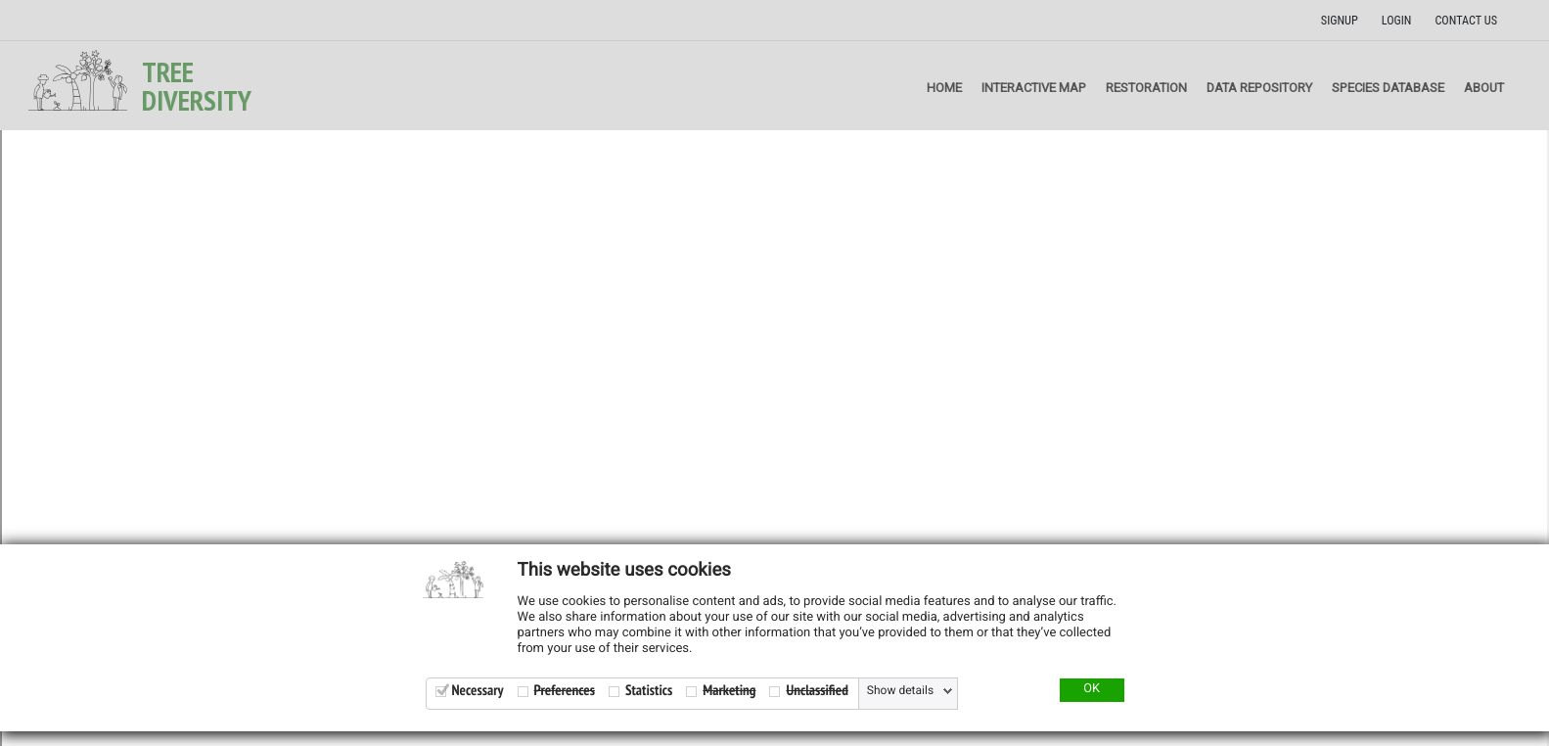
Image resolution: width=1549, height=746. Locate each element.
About (1484, 87)
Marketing (729, 690)
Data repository (1259, 87)
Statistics (648, 690)
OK (1091, 689)
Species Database (1388, 87)
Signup (1339, 20)
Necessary (478, 690)
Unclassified (816, 690)
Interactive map (1033, 87)
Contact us (1466, 20)
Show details (900, 691)
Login (1397, 20)
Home (944, 87)
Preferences (564, 690)
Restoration (1146, 87)
